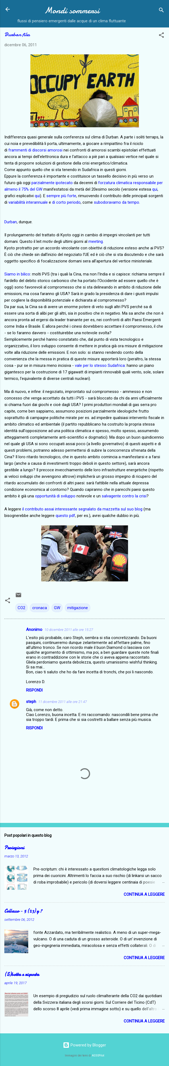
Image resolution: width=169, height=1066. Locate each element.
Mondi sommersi (71, 10)
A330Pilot (98, 1055)
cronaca (39, 607)
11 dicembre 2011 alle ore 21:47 (62, 702)
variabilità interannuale (28, 202)
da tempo (130, 202)
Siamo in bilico (17, 274)
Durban (10, 221)
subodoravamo (107, 202)
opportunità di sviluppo (55, 496)
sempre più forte (61, 195)
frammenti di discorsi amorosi (35, 150)
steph (31, 701)
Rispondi (34, 690)
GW (57, 607)
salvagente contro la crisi (124, 496)
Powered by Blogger (84, 1045)
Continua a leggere (144, 894)
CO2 (21, 607)
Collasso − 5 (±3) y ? (23, 911)
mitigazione (77, 607)
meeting (95, 241)
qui (154, 189)
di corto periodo (66, 202)
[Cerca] (161, 11)
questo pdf (65, 515)
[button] (161, 36)
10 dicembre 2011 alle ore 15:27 (68, 630)
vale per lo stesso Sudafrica (100, 365)
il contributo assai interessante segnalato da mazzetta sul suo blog (82, 509)
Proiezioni (14, 847)
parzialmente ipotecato (52, 182)
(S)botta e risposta (21, 974)
